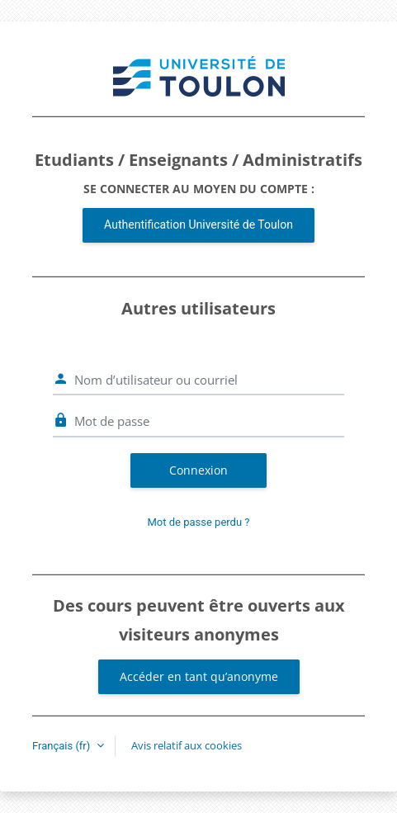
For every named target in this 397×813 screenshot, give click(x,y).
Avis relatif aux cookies (186, 745)
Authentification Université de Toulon (198, 224)
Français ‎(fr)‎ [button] (62, 746)
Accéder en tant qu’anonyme (199, 676)
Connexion (198, 470)
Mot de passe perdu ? (199, 522)
